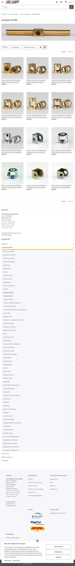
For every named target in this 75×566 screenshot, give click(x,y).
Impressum (8, 560)
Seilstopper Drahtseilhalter (11, 395)
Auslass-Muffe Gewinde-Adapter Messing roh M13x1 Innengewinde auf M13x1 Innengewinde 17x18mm (62, 116)
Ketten (5, 334)
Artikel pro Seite (29, 47)
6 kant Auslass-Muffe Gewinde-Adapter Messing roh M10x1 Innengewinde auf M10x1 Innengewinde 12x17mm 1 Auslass (12, 81)
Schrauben (6, 392)
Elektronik (4, 244)
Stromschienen (7, 416)
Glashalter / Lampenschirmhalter (13, 320)
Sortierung (15, 47)
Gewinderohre (7, 316)
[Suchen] (71, 7)
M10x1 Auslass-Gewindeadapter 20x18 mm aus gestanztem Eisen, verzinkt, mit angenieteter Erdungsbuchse (11, 186)
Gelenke (5, 289)
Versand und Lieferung (35, 482)
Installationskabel (8, 323)
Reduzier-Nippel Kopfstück (12, 303)
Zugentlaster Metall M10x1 (11, 447)
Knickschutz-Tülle (8, 337)
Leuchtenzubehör (7, 247)
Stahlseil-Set (7, 399)
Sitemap (52, 486)
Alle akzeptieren (58, 546)
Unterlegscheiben (8, 430)
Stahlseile (6, 402)
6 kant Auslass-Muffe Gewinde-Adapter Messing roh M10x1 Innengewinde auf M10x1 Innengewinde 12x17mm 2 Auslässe (37, 81)
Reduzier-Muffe (8, 299)
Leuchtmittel (5, 454)
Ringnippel (6, 382)
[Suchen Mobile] (35, 7)
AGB (51, 482)
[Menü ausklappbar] (2, 1)
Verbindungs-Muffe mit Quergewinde (15, 310)
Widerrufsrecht (32, 486)
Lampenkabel (7, 358)
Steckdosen (6, 406)
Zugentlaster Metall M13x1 (11, 450)
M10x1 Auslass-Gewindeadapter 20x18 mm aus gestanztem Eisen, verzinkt (61, 151)
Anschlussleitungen (9, 262)
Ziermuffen (7, 313)
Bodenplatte (6, 268)
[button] (57, 2)
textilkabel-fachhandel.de (58, 513)
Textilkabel (4, 460)
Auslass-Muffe (8, 296)
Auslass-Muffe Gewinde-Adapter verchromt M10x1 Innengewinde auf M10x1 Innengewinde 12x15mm (12, 151)
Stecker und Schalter (9, 409)
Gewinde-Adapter (8, 292)
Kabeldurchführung (9, 330)
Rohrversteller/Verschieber (11, 385)
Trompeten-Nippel (8, 419)
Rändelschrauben (8, 375)
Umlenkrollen (7, 426)
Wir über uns (32, 492)
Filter (5, 47)
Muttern (5, 368)
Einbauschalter (7, 279)
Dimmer (5, 272)
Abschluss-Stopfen (8, 258)
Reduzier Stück (7, 378)
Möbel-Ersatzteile (6, 457)
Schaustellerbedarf (9, 388)
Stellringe (6, 412)
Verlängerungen (8, 433)
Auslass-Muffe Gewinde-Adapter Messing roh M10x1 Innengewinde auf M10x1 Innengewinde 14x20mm (37, 116)
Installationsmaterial (9, 327)
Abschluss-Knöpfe (8, 251)
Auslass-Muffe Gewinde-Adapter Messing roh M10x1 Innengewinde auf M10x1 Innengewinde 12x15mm (62, 81)
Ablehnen (58, 557)
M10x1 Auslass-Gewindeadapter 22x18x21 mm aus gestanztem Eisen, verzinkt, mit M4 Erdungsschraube (36, 186)
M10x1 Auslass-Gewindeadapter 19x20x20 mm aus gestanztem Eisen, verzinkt (36, 151)
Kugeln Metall (7, 340)
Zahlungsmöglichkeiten (35, 495)
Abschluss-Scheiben (9, 255)
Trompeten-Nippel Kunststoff (12, 423)
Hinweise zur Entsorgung (35, 489)
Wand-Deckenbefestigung (11, 436)
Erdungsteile (7, 282)
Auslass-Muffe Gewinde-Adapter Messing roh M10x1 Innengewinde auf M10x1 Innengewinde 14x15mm (12, 116)
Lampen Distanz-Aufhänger (11, 344)
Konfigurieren (58, 552)
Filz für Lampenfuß (9, 286)
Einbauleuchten (8, 275)
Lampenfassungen (8, 351)
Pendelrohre (7, 371)
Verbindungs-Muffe (10, 306)
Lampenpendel (7, 361)
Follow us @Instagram (12, 538)
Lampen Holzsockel (9, 347)
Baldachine (6, 265)
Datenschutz (16, 560)
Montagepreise (7, 364)
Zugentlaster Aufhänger (10, 440)
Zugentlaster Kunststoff (10, 443)
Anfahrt (30, 479)
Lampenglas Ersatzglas (10, 354)
